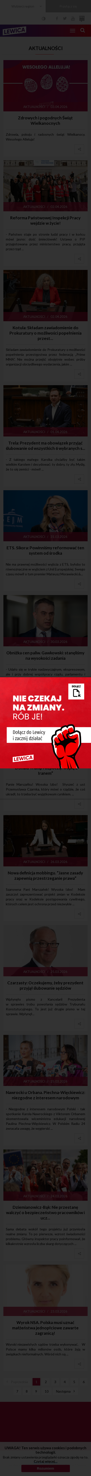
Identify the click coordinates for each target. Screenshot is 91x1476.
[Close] (87, 681)
